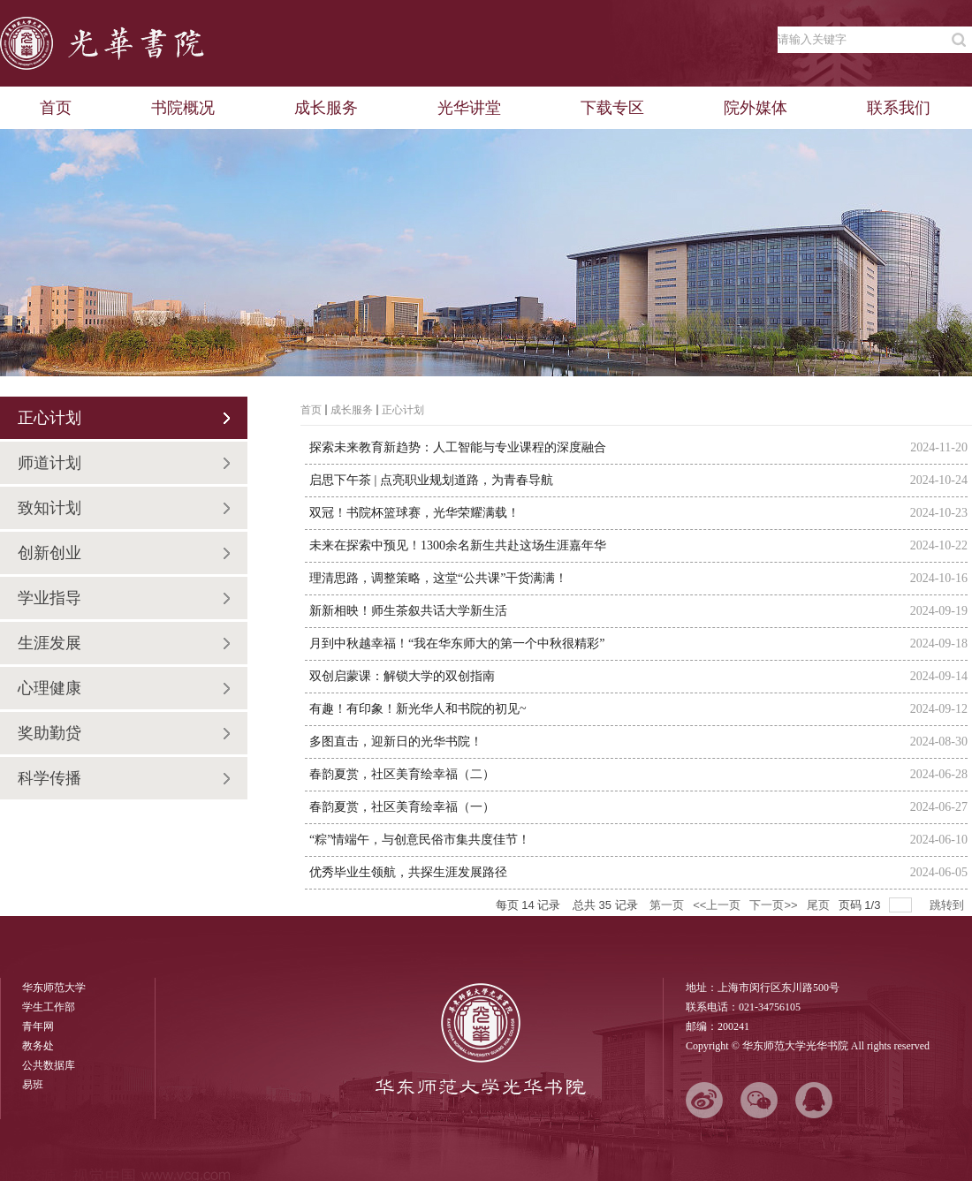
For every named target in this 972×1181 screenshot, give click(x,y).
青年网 (38, 1026)
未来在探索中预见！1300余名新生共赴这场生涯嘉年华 (457, 545)
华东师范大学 (54, 987)
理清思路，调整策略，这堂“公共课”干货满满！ (438, 578)
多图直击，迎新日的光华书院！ (395, 741)
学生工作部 (48, 1007)
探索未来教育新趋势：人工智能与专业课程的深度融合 (457, 447)
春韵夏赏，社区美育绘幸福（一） (402, 807)
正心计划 (403, 410)
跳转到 (949, 905)
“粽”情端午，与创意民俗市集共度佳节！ (419, 839)
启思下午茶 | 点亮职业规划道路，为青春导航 (431, 480)
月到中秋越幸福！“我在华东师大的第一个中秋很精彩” (456, 643)
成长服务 (351, 410)
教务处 (38, 1046)
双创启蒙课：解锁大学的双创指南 (402, 676)
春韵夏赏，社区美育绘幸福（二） (402, 774)
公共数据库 (48, 1065)
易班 (32, 1085)
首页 (311, 410)
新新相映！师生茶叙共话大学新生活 (408, 610)
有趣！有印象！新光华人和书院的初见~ (418, 708)
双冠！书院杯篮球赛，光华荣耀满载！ (414, 512)
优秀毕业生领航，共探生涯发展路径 (408, 872)
